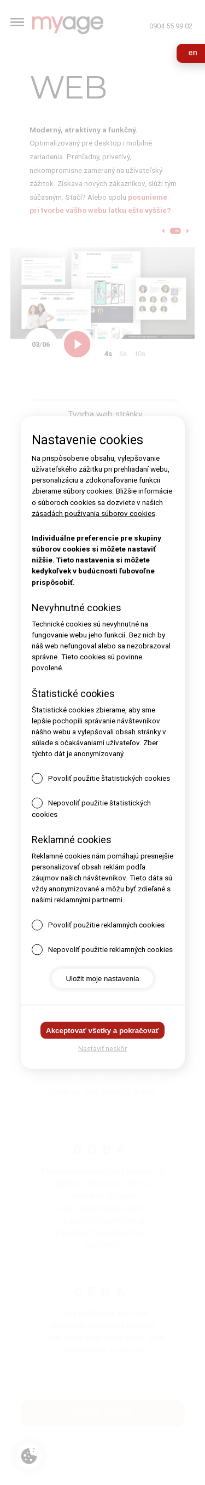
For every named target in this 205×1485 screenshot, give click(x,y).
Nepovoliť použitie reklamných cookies (110, 949)
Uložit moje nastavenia (102, 978)
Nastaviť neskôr (102, 1048)
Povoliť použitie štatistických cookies (109, 778)
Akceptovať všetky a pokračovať (102, 1030)
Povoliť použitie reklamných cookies (106, 924)
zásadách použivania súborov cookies (93, 513)
